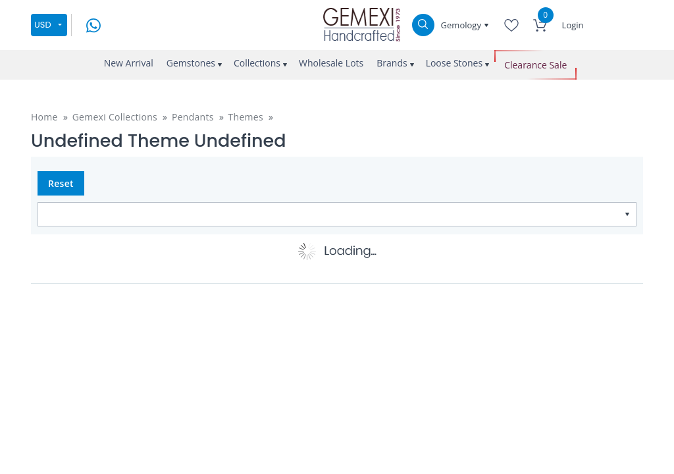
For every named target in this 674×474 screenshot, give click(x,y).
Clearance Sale (535, 65)
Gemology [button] (462, 25)
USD (42, 24)
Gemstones (191, 63)
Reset (61, 183)
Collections (257, 63)
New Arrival (128, 63)
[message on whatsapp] (93, 24)
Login (573, 25)
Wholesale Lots (331, 63)
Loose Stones (454, 63)
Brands (391, 63)
